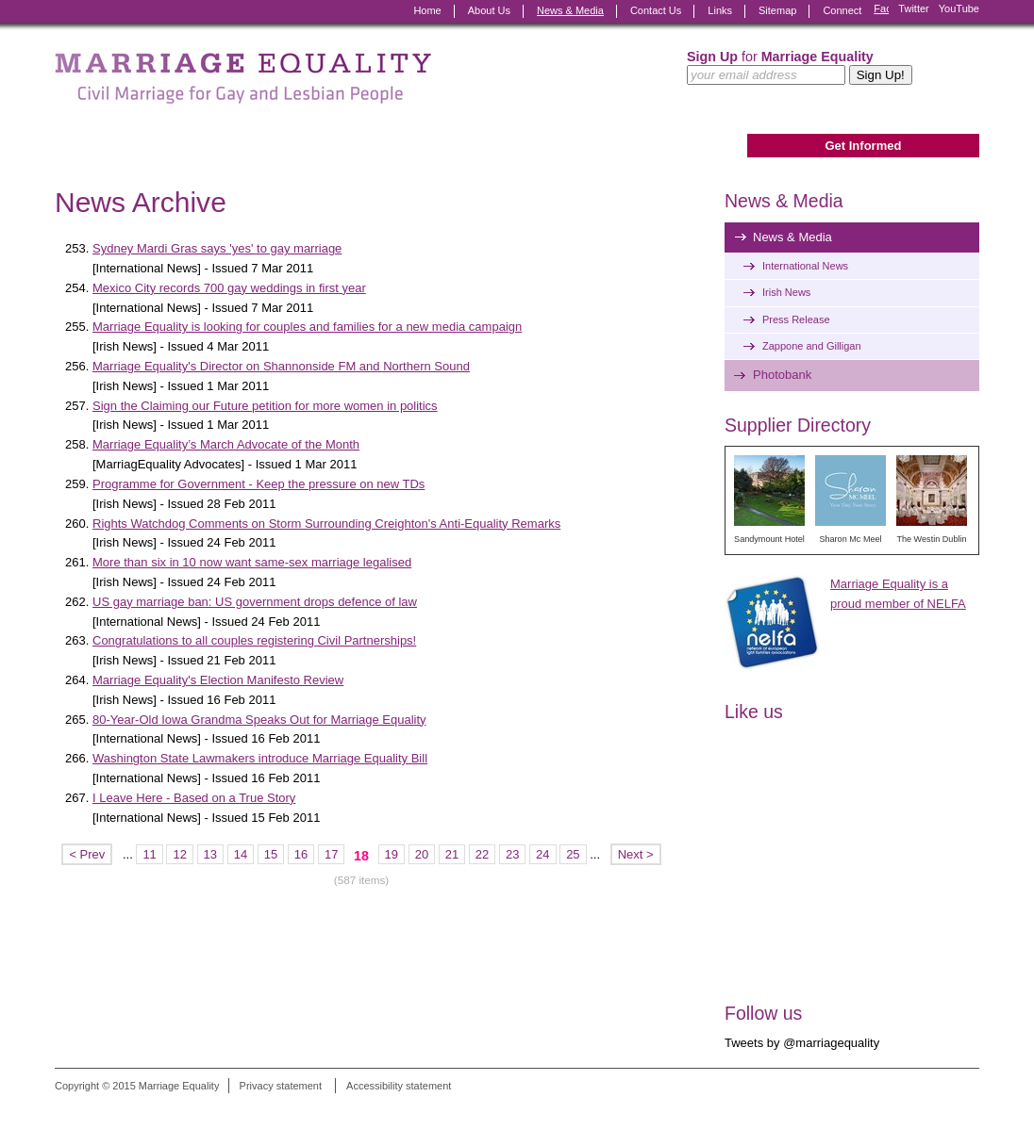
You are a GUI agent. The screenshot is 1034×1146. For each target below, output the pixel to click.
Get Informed (863, 146)
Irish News (786, 292)
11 (149, 854)
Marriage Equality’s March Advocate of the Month (225, 444)
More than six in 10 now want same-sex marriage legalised (251, 562)
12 (179, 854)
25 (572, 854)
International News (805, 265)
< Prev (87, 854)
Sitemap (777, 10)
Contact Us (655, 10)
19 (391, 854)
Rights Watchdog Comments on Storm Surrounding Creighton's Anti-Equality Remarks (326, 523)
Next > (636, 854)
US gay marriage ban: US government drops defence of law (254, 602)
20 (421, 854)
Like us (754, 711)
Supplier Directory (798, 425)
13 (210, 854)
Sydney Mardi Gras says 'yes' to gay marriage (217, 248)
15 (270, 854)
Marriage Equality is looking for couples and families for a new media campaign (307, 326)
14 (240, 854)
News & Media (570, 10)
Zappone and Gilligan (811, 346)
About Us (489, 10)
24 (542, 854)
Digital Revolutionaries (936, 1110)
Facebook (881, 11)
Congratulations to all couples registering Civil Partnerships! (254, 640)
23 (512, 854)
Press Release (796, 319)
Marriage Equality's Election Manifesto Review (217, 680)
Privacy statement (281, 1085)
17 (331, 854)
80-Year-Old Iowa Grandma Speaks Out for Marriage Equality (259, 719)
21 (452, 854)
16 (301, 854)
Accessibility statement (398, 1085)
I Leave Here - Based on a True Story (193, 798)
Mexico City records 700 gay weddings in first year (229, 288)
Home (427, 10)
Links (720, 10)
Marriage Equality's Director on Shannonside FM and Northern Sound (281, 366)
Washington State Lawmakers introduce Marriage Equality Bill (259, 758)
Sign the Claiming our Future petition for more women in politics (265, 406)
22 (482, 854)
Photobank (782, 375)
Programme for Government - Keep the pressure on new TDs (258, 484)
